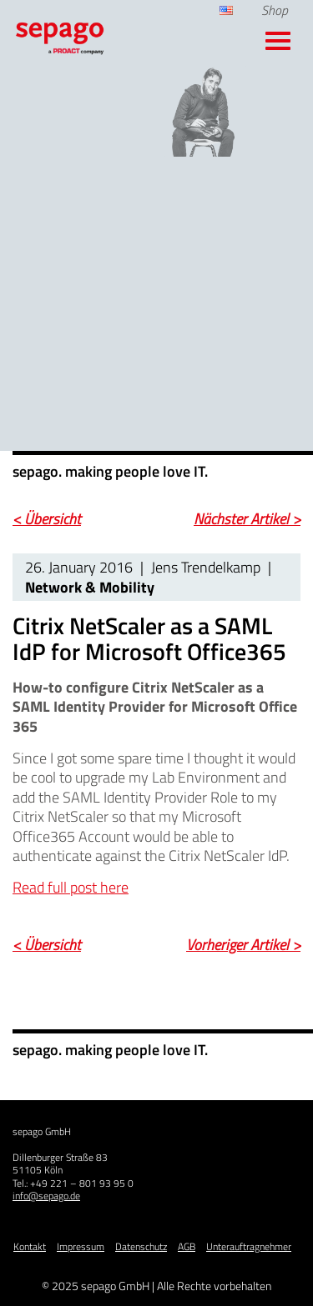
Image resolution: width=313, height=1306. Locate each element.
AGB (186, 1246)
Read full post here (71, 887)
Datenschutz (141, 1246)
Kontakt (29, 1246)
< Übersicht (47, 519)
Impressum (80, 1246)
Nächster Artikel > (247, 519)
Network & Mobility (89, 587)
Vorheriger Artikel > (243, 944)
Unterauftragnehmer (248, 1246)
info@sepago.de (46, 1195)
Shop (274, 10)
